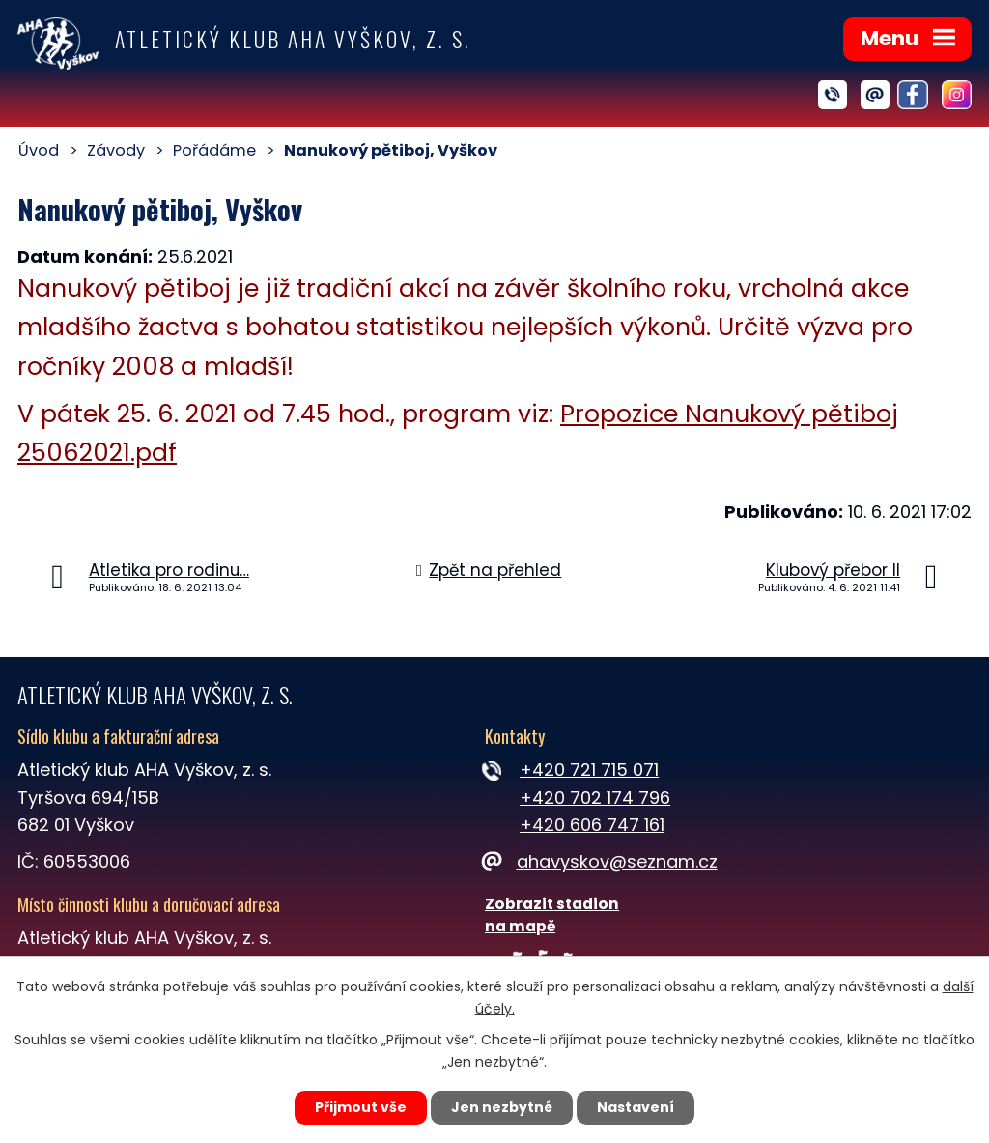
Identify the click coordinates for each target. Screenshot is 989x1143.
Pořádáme (214, 150)
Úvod (38, 150)
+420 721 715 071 (589, 769)
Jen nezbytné (501, 1107)
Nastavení (635, 1107)
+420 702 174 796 (595, 798)
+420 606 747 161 (592, 825)
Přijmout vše (361, 1107)
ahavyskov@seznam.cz (601, 861)
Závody (116, 150)
